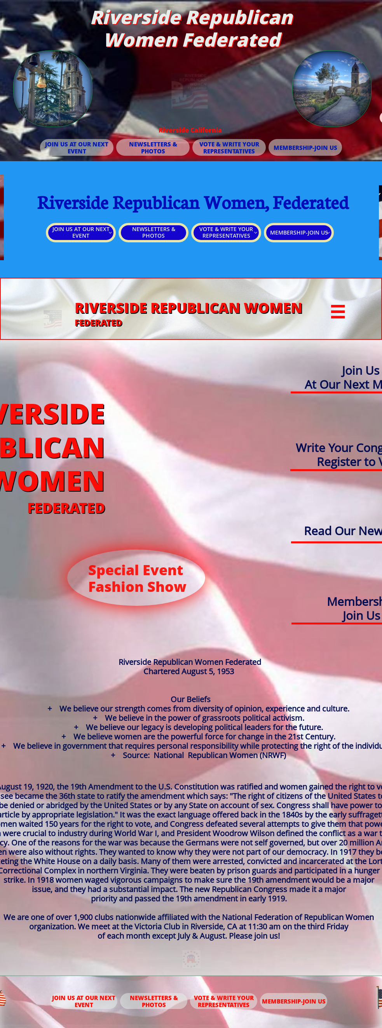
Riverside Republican (191, 17)
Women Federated (191, 39)
